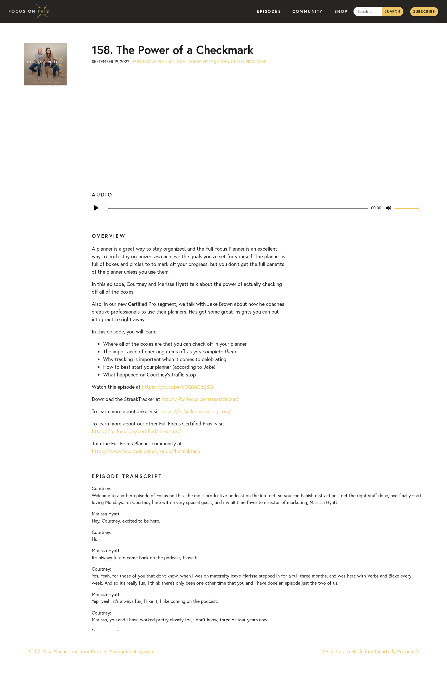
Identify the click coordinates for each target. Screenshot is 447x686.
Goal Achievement (196, 61)
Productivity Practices (241, 61)
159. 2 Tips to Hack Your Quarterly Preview (370, 651)
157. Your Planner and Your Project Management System (91, 651)
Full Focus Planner (154, 61)
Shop (341, 11)
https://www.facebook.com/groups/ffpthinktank (146, 451)
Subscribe (424, 11)
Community (307, 11)
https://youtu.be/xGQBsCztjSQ (177, 387)
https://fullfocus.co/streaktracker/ (200, 399)
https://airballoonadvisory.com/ (195, 411)
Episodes (269, 11)
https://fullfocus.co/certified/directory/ (136, 431)
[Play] (96, 207)
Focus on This (30, 11)
